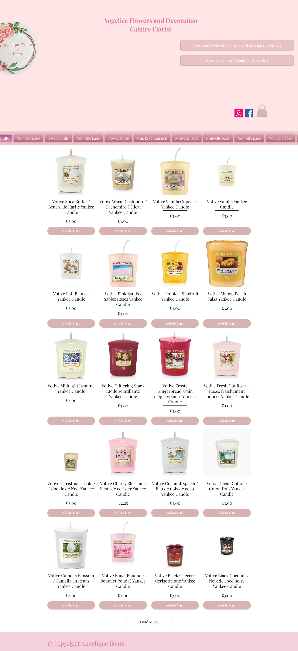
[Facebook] (249, 113)
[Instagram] (238, 113)
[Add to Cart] (71, 231)
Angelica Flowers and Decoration (150, 20)
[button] (237, 45)
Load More (149, 621)
